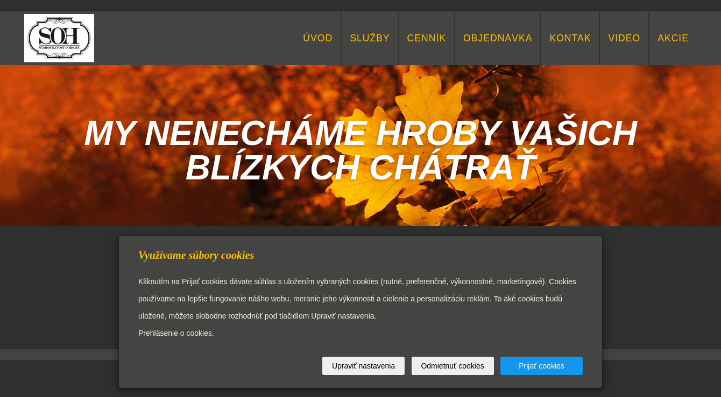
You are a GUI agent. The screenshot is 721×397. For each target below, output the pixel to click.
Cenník (426, 38)
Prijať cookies (541, 366)
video (624, 38)
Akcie (673, 38)
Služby (370, 38)
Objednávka (497, 38)
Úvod (318, 38)
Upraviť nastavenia (363, 366)
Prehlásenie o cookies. (176, 333)
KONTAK (570, 38)
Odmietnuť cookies (452, 366)
